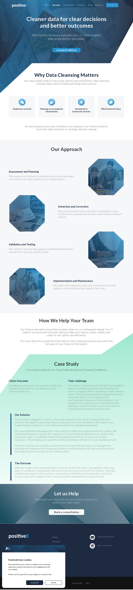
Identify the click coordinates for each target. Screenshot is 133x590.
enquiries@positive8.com (105, 537)
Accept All (34, 583)
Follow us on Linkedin (104, 546)
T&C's (88, 584)
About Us (99, 5)
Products (81, 5)
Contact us (112, 5)
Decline (53, 583)
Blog (90, 5)
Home (47, 5)
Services (56, 5)
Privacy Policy (77, 584)
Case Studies (68, 5)
